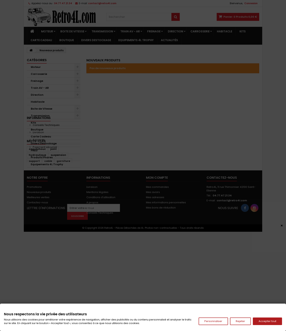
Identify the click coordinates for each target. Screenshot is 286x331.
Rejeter (240, 321)
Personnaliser (213, 321)
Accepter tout (267, 321)
